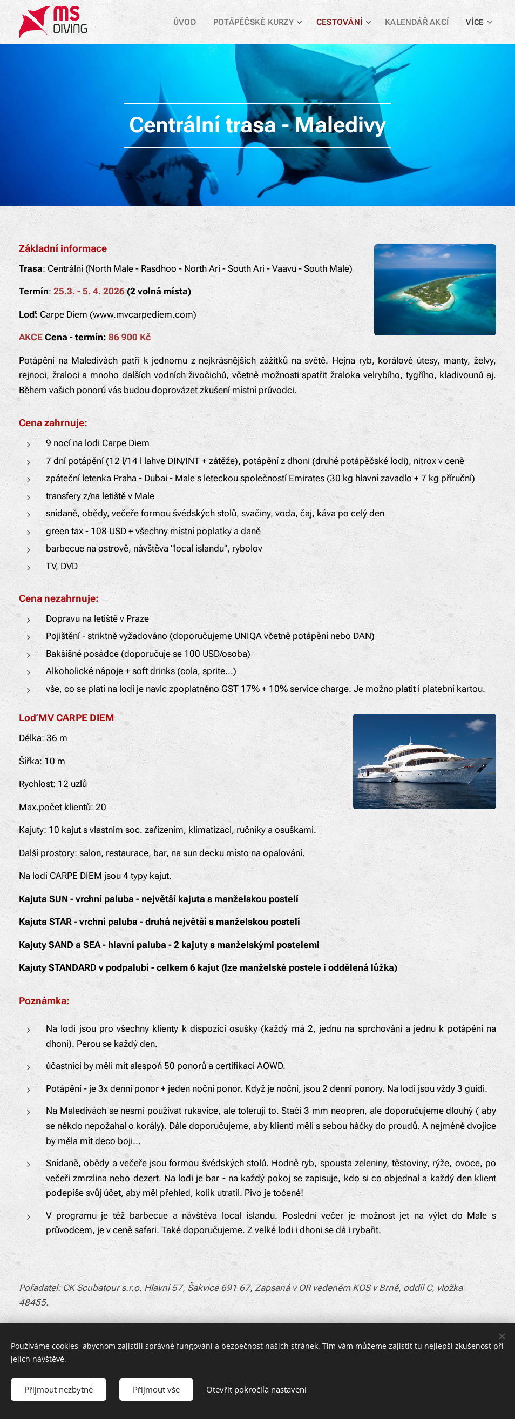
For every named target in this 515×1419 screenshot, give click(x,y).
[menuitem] (192, 22)
